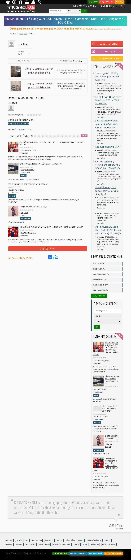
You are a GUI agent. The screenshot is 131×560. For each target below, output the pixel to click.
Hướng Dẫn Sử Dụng (94, 540)
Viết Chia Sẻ (108, 51)
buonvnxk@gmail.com (78, 553)
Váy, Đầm (24, 213)
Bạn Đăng (119, 2)
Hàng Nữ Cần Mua (27, 170)
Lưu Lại (80, 540)
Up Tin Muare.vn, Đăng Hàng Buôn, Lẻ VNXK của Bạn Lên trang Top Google (108, 230)
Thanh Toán (95, 544)
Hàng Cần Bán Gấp (100, 285)
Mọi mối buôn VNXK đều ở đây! (21, 11)
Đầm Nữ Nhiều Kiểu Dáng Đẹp (33, 207)
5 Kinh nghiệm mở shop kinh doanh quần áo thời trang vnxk (107, 76)
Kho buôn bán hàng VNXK (108, 147)
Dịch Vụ (59, 540)
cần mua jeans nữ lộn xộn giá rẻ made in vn (41, 164)
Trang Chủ (9, 540)
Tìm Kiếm (76, 544)
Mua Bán (19, 540)
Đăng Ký (107, 540)
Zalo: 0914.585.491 (96, 553)
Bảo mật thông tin (108, 544)
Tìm (84, 10)
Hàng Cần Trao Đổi (100, 274)
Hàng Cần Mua (98, 269)
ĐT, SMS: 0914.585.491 (113, 553)
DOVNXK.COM (119, 528)
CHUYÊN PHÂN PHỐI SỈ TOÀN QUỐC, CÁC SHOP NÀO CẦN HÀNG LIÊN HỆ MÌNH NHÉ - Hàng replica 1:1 (71, 86)
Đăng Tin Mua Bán (107, 2)
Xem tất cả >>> (48, 249)
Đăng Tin (19, 544)
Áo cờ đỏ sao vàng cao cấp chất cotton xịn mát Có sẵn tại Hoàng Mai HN (52, 143)
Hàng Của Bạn (30, 544)
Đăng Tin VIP (93, 2)
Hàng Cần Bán (98, 264)
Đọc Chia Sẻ (49, 540)
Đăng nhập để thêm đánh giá (18, 124)
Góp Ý (85, 544)
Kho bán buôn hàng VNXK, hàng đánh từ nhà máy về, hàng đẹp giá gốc (107, 164)
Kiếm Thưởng (70, 540)
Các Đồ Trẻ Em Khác (16, 190)
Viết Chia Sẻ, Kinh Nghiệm (61, 544)
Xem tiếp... (101, 94)
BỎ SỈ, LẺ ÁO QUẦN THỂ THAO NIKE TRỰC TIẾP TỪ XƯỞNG (107, 100)
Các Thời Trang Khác (28, 150)
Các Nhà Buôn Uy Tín (109, 59)
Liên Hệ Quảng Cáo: (60, 553)
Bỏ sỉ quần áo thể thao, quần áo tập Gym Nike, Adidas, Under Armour (106, 124)
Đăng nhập (9, 544)
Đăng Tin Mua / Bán (109, 44)
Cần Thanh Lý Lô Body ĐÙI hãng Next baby (28, 184)
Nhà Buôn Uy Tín (99, 279)
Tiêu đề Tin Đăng (25, 61)
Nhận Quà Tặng (44, 544)
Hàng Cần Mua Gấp (100, 290)
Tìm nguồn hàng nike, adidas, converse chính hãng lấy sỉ (106, 190)
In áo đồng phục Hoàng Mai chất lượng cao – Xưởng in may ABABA (51, 227)
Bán (27, 540)
